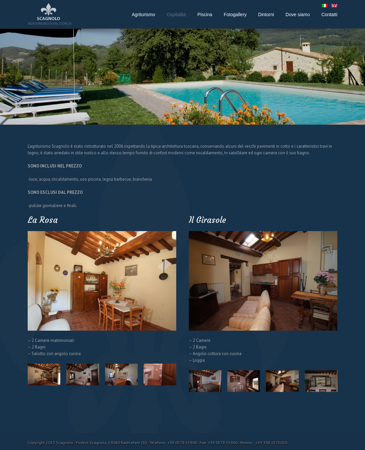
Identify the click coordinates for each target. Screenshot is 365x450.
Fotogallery (235, 14)
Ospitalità (176, 14)
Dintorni (266, 14)
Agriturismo (143, 14)
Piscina (204, 14)
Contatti (329, 14)
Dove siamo (298, 14)
